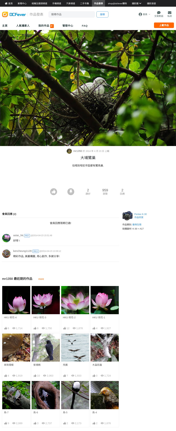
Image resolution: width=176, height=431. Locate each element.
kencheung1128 (22, 250)
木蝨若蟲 (97, 364)
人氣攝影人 (23, 25)
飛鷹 (65, 364)
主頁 (5, 25)
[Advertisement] (88, 179)
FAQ (85, 25)
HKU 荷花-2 (69, 317)
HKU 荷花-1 (98, 317)
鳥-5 (65, 412)
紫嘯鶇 (37, 364)
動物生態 (137, 224)
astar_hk (18, 235)
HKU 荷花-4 (10, 317)
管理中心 (67, 25)
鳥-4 (94, 412)
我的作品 (46, 26)
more (41, 279)
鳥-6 (35, 412)
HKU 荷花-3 (39, 317)
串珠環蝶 (9, 364)
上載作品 (164, 25)
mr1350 (75, 150)
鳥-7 (6, 412)
